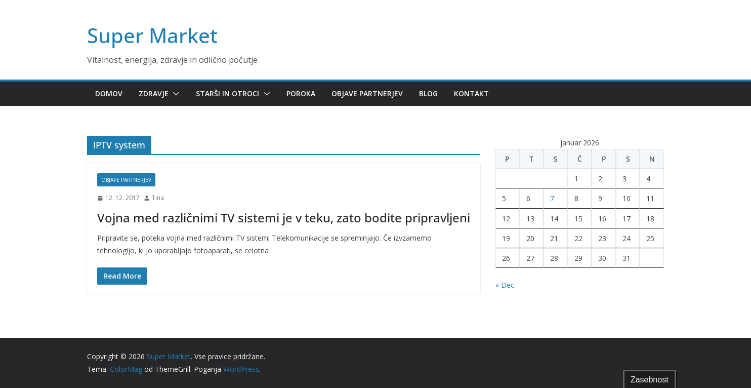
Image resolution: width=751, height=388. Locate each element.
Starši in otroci (227, 93)
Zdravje (154, 93)
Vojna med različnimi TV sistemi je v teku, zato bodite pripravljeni (283, 217)
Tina (158, 197)
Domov (108, 93)
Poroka (300, 93)
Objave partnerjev (367, 93)
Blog (428, 93)
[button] (174, 94)
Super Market (152, 35)
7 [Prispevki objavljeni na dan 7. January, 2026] (552, 198)
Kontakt (471, 93)
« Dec (504, 285)
